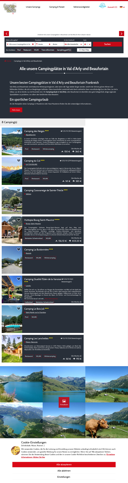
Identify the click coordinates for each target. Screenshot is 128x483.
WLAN (36, 50)
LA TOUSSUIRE (30, 164)
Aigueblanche (30, 135)
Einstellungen (64, 476)
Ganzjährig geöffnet (64, 50)
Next (121, 33)
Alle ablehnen (64, 470)
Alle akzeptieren (64, 464)
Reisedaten (38, 40)
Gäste (84, 40)
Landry (27, 286)
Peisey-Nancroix (31, 342)
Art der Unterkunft (69, 40)
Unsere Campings (33, 7)
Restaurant (27, 50)
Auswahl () (112, 7)
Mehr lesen (16, 110)
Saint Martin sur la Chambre (35, 312)
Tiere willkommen (47, 50)
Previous (6, 33)
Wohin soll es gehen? (12, 40)
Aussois (27, 253)
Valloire (27, 194)
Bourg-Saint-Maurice (32, 223)
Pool (19, 50)
